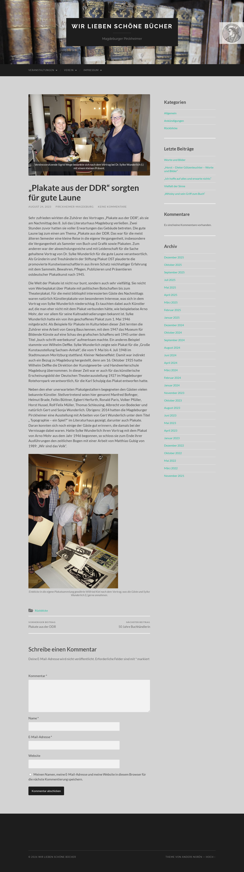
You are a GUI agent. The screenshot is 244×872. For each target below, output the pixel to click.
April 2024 (170, 362)
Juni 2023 (170, 415)
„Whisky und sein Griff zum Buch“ (184, 193)
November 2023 (174, 392)
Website (34, 756)
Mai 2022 (170, 460)
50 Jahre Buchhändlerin (134, 625)
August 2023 (172, 407)
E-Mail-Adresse (40, 737)
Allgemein (170, 113)
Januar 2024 (172, 385)
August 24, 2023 (39, 206)
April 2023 (170, 430)
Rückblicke (41, 610)
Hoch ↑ (211, 856)
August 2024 (172, 347)
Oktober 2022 (173, 453)
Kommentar (37, 676)
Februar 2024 (172, 377)
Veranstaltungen (41, 70)
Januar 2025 (172, 317)
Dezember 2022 (174, 445)
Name (33, 718)
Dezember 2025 (174, 257)
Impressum (91, 70)
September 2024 (174, 340)
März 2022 (171, 468)
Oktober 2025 (173, 264)
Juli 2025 (169, 279)
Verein (69, 70)
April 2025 (170, 294)
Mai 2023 (170, 423)
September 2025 (174, 272)
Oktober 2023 (173, 400)
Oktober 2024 (173, 332)
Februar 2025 (172, 310)
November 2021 (174, 475)
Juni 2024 (170, 355)
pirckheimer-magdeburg (75, 206)
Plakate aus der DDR (42, 625)
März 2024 (171, 370)
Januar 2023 (172, 438)
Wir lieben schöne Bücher (122, 26)
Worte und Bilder (175, 159)
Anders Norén (192, 856)
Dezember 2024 (174, 325)
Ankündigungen (174, 120)
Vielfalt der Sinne (174, 186)
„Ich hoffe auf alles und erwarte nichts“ (187, 178)
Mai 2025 (170, 287)
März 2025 (171, 302)
